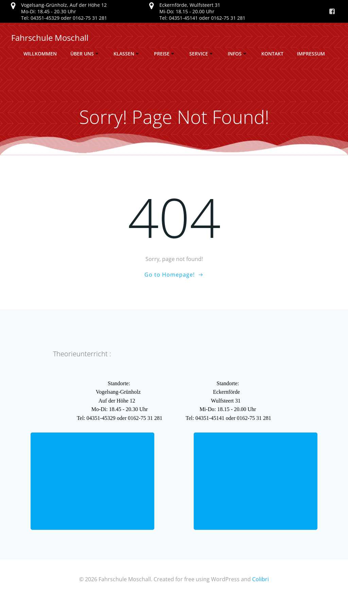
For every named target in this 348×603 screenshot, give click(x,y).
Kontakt (272, 53)
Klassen (127, 53)
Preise (165, 53)
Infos (238, 53)
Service (201, 53)
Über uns (85, 53)
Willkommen (40, 53)
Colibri (260, 582)
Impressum (311, 53)
